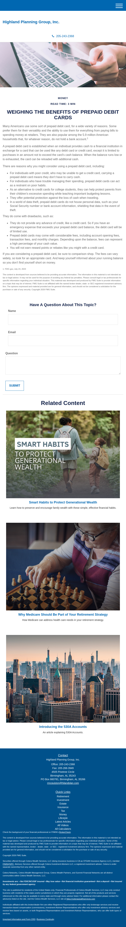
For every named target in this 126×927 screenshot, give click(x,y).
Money (63, 814)
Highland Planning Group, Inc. (31, 22)
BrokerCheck (65, 832)
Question (11, 353)
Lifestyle (63, 818)
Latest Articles (63, 821)
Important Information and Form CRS (19, 919)
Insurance (63, 807)
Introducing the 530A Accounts (63, 727)
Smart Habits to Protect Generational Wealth (63, 502)
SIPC (11, 864)
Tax (63, 810)
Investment (63, 800)
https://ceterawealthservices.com (80, 899)
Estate (63, 803)
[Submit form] (14, 386)
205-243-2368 (63, 36)
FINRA (6, 864)
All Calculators (63, 828)
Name (12, 310)
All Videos (62, 825)
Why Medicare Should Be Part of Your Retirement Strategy (63, 614)
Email (12, 332)
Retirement (63, 796)
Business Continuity (45, 919)
